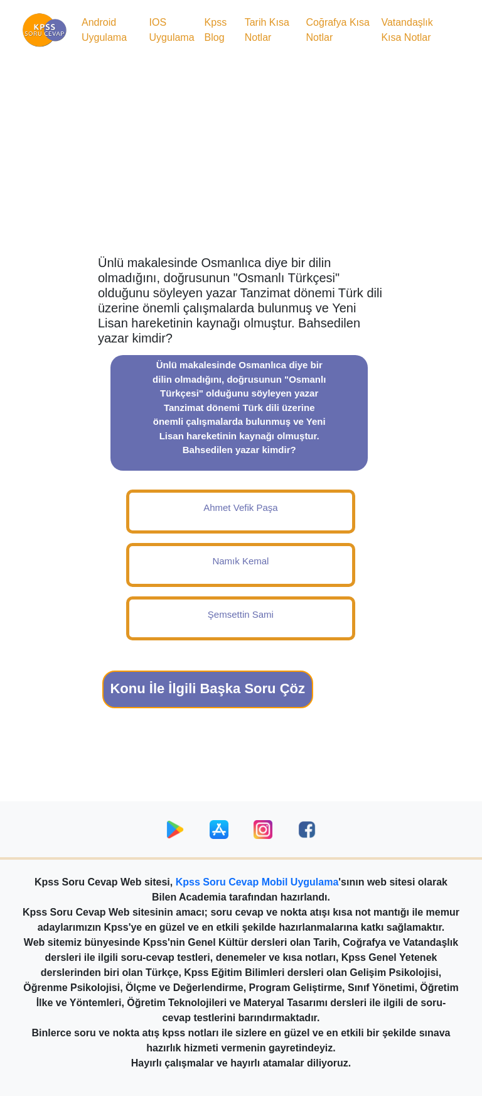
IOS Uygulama (172, 30)
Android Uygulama (104, 30)
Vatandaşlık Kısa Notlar (406, 30)
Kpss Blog (216, 30)
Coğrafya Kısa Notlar (338, 30)
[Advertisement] (241, 155)
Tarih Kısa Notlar (267, 30)
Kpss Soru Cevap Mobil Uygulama (257, 882)
